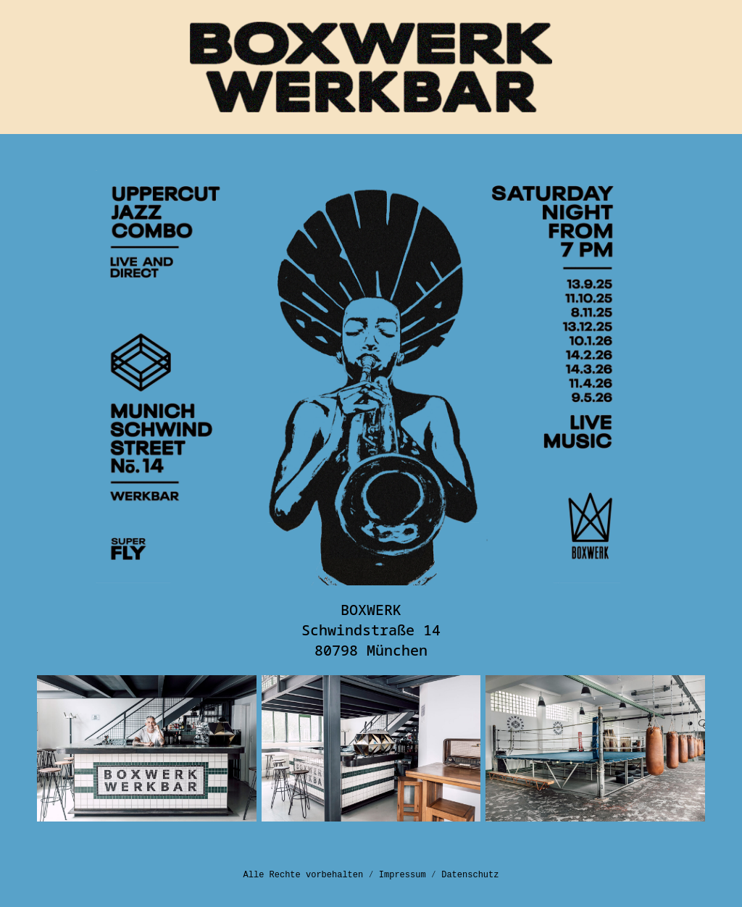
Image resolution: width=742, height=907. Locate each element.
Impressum (402, 875)
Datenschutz (470, 875)
